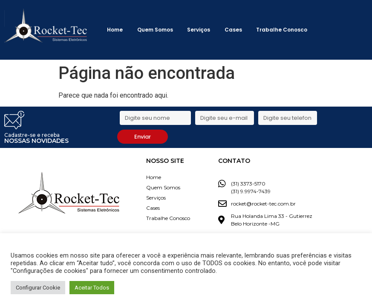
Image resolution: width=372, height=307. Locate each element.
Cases (233, 29)
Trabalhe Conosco (281, 29)
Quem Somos (155, 29)
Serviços (198, 29)
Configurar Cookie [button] (38, 287)
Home (115, 29)
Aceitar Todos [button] (92, 287)
